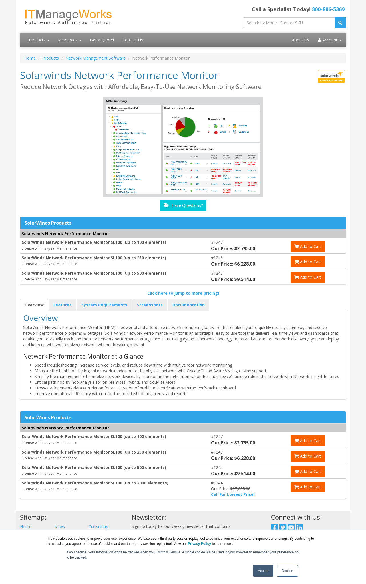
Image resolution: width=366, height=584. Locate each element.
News (59, 526)
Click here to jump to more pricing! (183, 293)
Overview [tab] (34, 305)
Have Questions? (183, 205)
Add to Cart (307, 246)
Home (30, 58)
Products (39, 40)
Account (329, 40)
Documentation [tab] (188, 305)
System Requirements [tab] (104, 305)
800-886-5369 (328, 9)
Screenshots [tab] (150, 305)
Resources (69, 40)
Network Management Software (95, 58)
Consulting (98, 526)
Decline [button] (287, 571)
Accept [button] (263, 571)
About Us (300, 40)
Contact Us (132, 40)
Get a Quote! (102, 40)
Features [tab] (62, 305)
